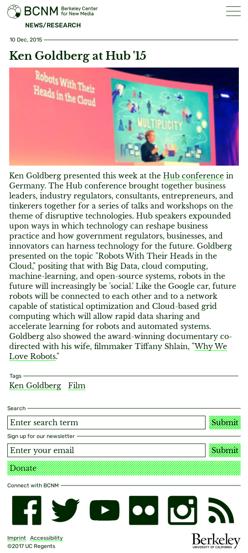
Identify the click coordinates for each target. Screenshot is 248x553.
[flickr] (143, 510)
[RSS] (221, 510)
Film (76, 385)
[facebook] (26, 510)
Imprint (16, 538)
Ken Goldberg (35, 385)
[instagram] (182, 510)
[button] (233, 11)
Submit (224, 422)
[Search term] (106, 422)
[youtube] (104, 510)
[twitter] (65, 510)
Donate (23, 468)
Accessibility (46, 538)
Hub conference (193, 175)
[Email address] (106, 450)
